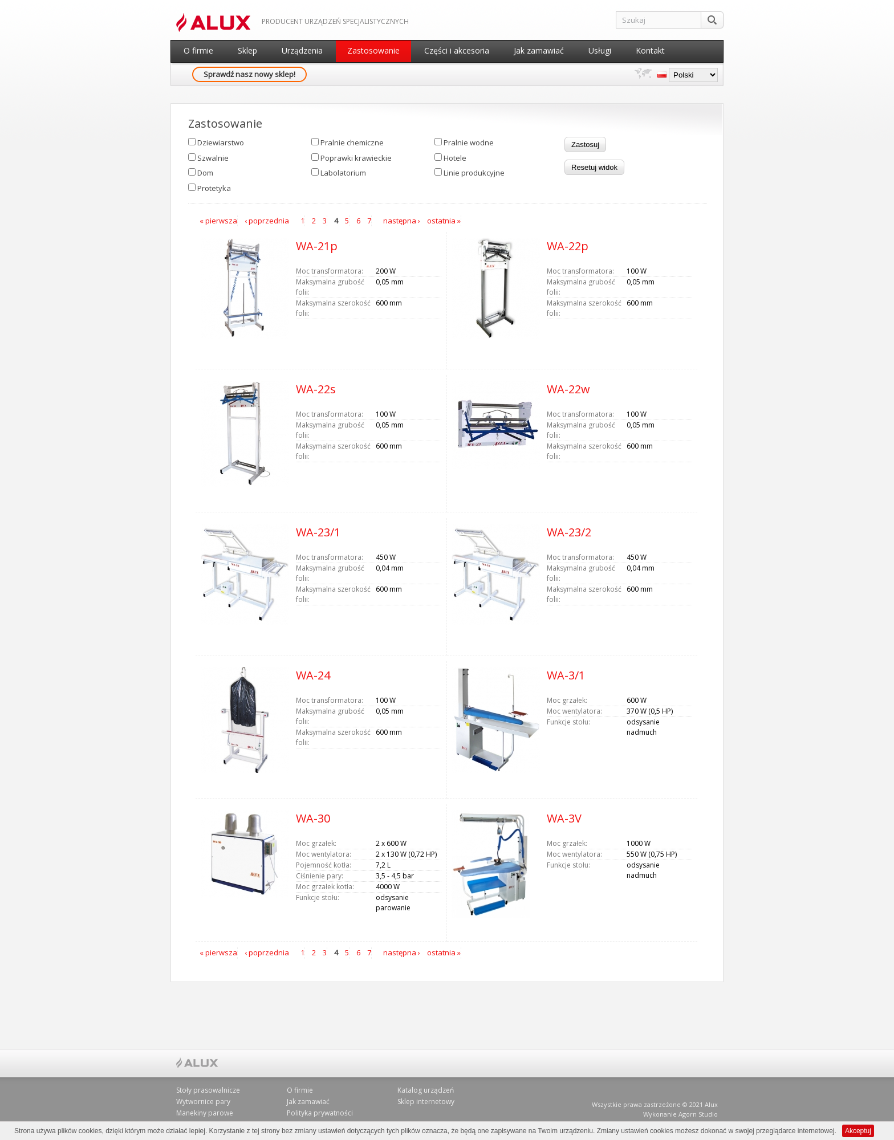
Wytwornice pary (203, 1101)
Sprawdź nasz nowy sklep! (249, 74)
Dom (205, 173)
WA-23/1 (318, 532)
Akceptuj (858, 1131)
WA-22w (568, 389)
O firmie (198, 50)
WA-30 (313, 818)
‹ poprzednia (267, 220)
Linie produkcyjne (474, 173)
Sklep (247, 50)
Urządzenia (302, 50)
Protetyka (214, 188)
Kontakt (650, 50)
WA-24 (313, 675)
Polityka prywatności (320, 1113)
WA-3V (564, 818)
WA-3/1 (566, 675)
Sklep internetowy (425, 1101)
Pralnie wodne (469, 142)
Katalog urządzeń (425, 1090)
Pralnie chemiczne (352, 142)
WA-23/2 (569, 532)
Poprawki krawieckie (356, 158)
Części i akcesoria (456, 50)
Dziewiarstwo (220, 142)
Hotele (455, 158)
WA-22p (567, 246)
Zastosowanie (373, 50)
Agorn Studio (698, 1114)
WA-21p (317, 246)
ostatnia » (444, 220)
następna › (401, 220)
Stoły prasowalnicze (208, 1090)
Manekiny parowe (204, 1113)
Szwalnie (213, 158)
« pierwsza (218, 220)
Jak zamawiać (539, 50)
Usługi (599, 50)
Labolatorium (343, 173)
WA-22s (316, 389)
